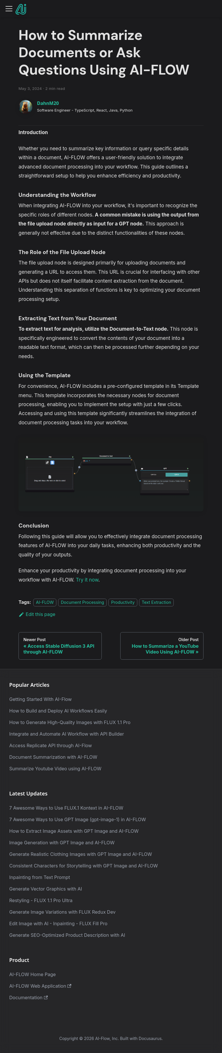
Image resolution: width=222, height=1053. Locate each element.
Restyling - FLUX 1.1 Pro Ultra (41, 900)
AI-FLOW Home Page (32, 974)
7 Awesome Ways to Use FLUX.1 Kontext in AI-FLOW (66, 808)
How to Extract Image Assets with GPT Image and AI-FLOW (74, 831)
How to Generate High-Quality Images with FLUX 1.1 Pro (69, 722)
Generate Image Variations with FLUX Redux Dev (62, 912)
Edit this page (36, 614)
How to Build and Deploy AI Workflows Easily (58, 711)
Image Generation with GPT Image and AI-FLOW (61, 842)
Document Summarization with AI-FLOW (53, 757)
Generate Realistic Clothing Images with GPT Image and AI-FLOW (80, 854)
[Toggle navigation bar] (9, 8)
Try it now (87, 580)
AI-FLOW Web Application (40, 986)
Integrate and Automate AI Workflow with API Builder (66, 734)
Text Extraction (156, 602)
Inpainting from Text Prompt (39, 877)
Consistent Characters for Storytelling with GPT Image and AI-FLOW (83, 866)
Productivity (122, 602)
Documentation (28, 997)
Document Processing (82, 602)
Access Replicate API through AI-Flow (50, 745)
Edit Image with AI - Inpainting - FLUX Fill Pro (58, 923)
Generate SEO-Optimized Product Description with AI (67, 935)
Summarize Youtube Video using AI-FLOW (55, 768)
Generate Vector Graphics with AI (45, 889)
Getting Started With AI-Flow (40, 699)
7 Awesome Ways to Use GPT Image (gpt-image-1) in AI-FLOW (77, 819)
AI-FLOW (45, 602)
